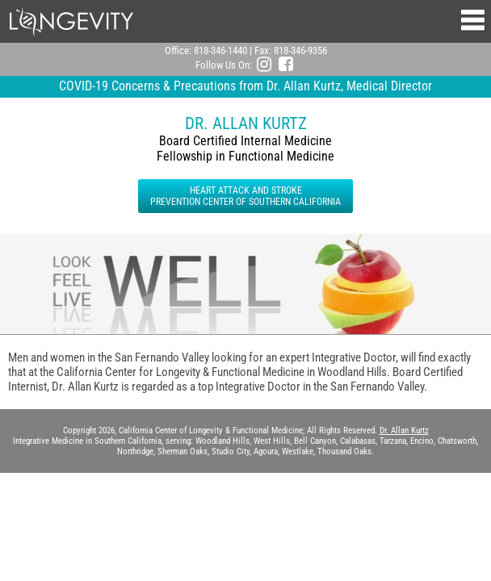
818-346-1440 (220, 50)
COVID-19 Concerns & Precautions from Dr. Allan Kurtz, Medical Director (245, 86)
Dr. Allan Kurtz (404, 430)
